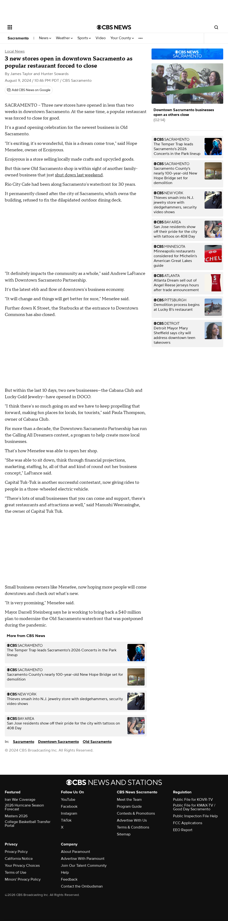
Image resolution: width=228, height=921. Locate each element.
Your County (122, 38)
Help (65, 872)
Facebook (69, 806)
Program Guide (129, 806)
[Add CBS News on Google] (29, 90)
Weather (64, 38)
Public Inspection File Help (195, 816)
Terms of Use (15, 872)
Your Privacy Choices (22, 865)
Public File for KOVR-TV (193, 799)
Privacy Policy (16, 852)
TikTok (66, 820)
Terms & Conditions (133, 827)
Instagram (69, 813)
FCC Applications (187, 823)
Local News (15, 51)
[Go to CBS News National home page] (114, 27)
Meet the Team (129, 799)
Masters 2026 (16, 816)
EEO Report (182, 830)
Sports (84, 38)
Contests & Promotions (136, 813)
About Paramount (75, 852)
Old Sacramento (97, 741)
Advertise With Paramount (82, 859)
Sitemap (123, 834)
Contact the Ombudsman (82, 886)
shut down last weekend (79, 175)
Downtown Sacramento (58, 741)
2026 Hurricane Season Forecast (24, 807)
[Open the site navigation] (43, 27)
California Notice (19, 859)
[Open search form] (216, 27)
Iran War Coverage (20, 799)
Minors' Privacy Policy (23, 879)
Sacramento (18, 38)
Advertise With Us (132, 820)
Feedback (69, 879)
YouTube (68, 799)
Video (101, 38)
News (45, 38)
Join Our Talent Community (84, 865)
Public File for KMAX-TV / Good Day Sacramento (194, 807)
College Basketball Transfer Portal (27, 824)
